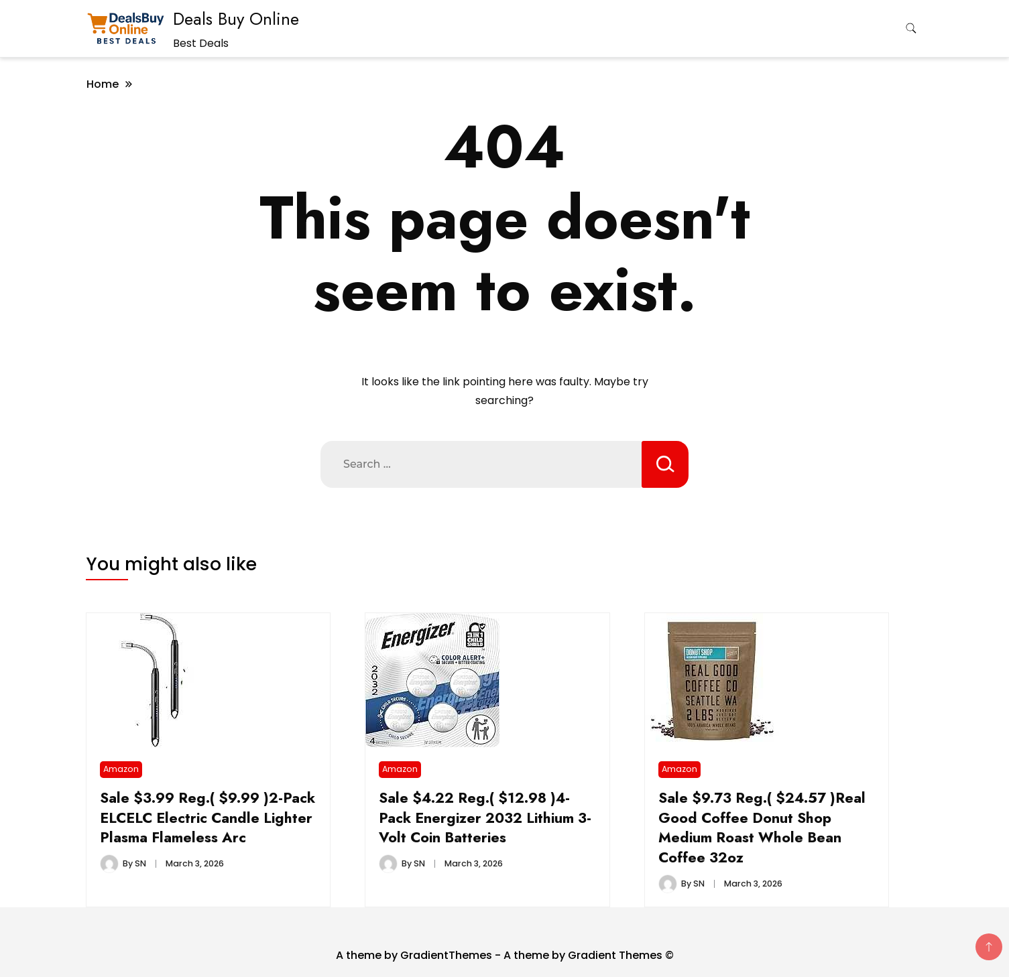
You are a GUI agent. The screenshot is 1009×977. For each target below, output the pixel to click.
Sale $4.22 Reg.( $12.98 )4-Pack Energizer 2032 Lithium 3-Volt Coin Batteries (485, 817)
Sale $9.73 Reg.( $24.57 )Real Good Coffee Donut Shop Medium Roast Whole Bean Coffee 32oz (762, 827)
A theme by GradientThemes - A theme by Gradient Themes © (505, 955)
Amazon (121, 769)
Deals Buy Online (236, 18)
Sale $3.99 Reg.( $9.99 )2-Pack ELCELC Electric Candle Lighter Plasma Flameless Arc (207, 817)
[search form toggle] (911, 28)
